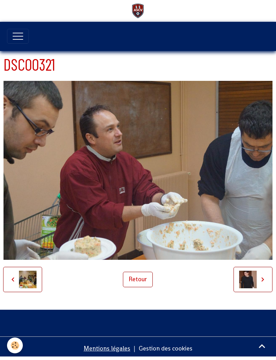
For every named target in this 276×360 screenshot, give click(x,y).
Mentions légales (107, 348)
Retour (138, 279)
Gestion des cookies (165, 348)
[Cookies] (15, 345)
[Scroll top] (262, 346)
